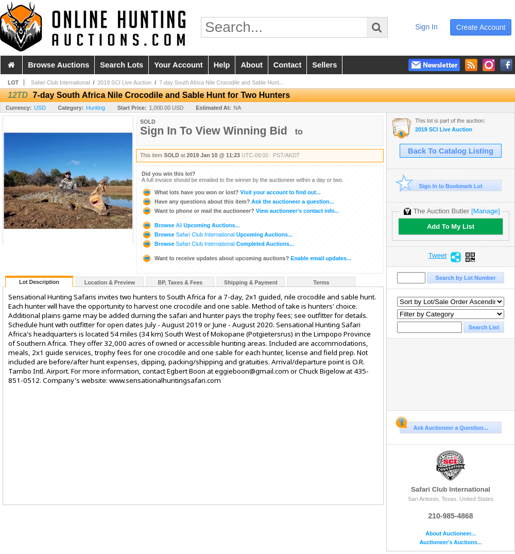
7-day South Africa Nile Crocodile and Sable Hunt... (221, 82)
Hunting (95, 108)
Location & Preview (109, 282)
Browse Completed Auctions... (218, 244)
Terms (321, 282)
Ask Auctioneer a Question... (444, 426)
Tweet (437, 255)
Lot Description (39, 282)
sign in (426, 27)
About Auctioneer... (450, 533)
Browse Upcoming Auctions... (190, 225)
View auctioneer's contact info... (240, 211)
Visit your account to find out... (231, 192)
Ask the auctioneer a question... (238, 201)
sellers (324, 65)
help (222, 65)
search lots (121, 65)
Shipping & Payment (251, 282)
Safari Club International (60, 82)
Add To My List (450, 226)
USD (40, 108)
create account (481, 27)
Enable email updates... (246, 258)
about (251, 65)
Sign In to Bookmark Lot (441, 186)
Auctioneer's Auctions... (450, 542)
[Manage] (485, 211)
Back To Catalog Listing (450, 151)
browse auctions (58, 65)
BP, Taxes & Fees (180, 282)
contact (287, 65)
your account (178, 65)
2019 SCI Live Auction (124, 82)
